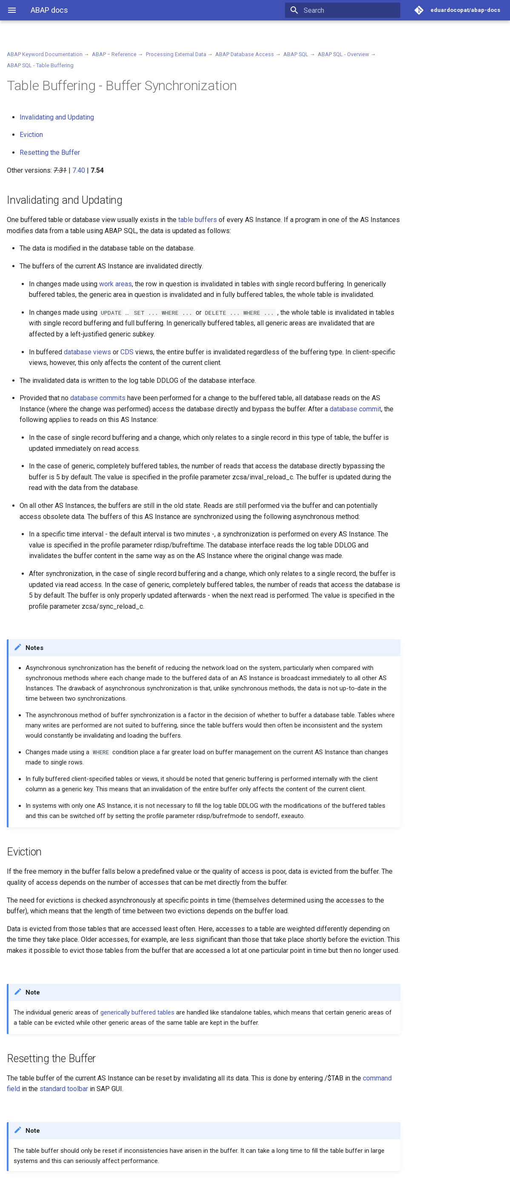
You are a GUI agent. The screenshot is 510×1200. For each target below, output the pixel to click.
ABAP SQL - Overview (343, 54)
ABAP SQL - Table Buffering (40, 65)
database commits (97, 398)
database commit (355, 409)
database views (87, 352)
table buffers (197, 220)
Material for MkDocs (58, 1190)
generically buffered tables (137, 1012)
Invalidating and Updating (57, 117)
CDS (127, 352)
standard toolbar (64, 1089)
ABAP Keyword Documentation (45, 54)
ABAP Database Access (244, 54)
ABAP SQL (295, 54)
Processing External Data (176, 54)
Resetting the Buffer (50, 152)
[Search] (350, 10)
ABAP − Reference (114, 54)
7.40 (78, 170)
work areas (115, 284)
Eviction (31, 135)
